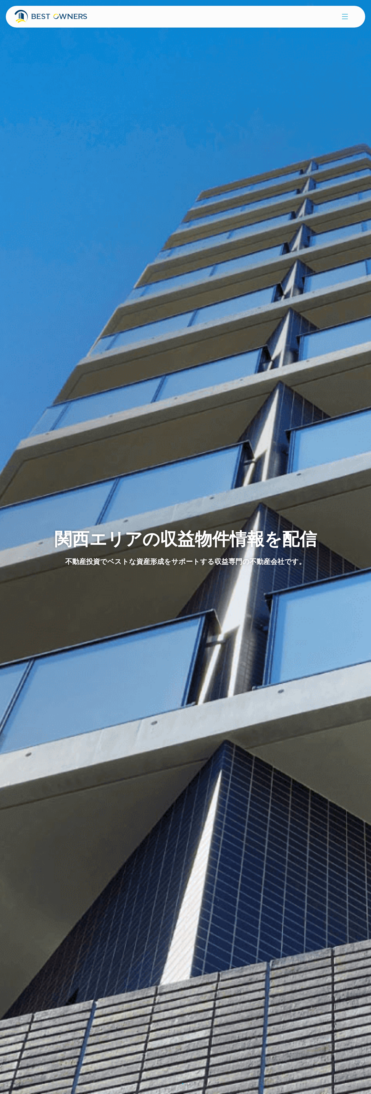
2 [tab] (188, 1083)
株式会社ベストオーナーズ (57, 18)
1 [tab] (182, 1083)
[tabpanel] (185, 547)
